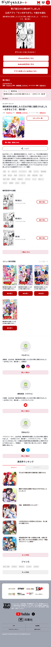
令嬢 (4, 175)
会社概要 (37, 625)
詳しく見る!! (25, 372)
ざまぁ (17, 183)
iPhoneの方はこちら (26, 58)
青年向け (21, 566)
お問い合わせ (37, 629)
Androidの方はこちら (26, 64)
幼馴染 (11, 183)
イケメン (36, 171)
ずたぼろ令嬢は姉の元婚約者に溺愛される (32, 473)
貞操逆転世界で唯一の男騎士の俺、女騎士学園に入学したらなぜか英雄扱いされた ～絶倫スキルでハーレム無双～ (33, 540)
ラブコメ (27, 179)
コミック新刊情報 (9, 261)
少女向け (36, 566)
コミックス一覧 (38, 118)
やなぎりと (9, 85)
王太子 (23, 183)
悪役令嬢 (35, 175)
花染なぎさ (43, 85)
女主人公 (14, 171)
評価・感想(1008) (13, 142)
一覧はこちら (25, 252)
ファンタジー (22, 171)
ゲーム (34, 179)
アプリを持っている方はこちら (25, 71)
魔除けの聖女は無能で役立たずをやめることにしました (33, 490)
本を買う (10, 293)
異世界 (13, 179)
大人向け (28, 566)
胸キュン (41, 179)
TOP (14, 625)
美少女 (10, 175)
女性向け (20, 179)
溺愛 (30, 171)
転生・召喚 (6, 179)
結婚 (15, 175)
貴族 (29, 175)
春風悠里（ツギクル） (22, 85)
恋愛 (4, 171)
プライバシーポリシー (14, 629)
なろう (5, 183)
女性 (41, 175)
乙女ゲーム (22, 175)
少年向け (14, 566)
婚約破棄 (43, 171)
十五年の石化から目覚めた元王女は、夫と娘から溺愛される (33, 522)
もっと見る (25, 555)
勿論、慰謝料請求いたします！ (29, 505)
